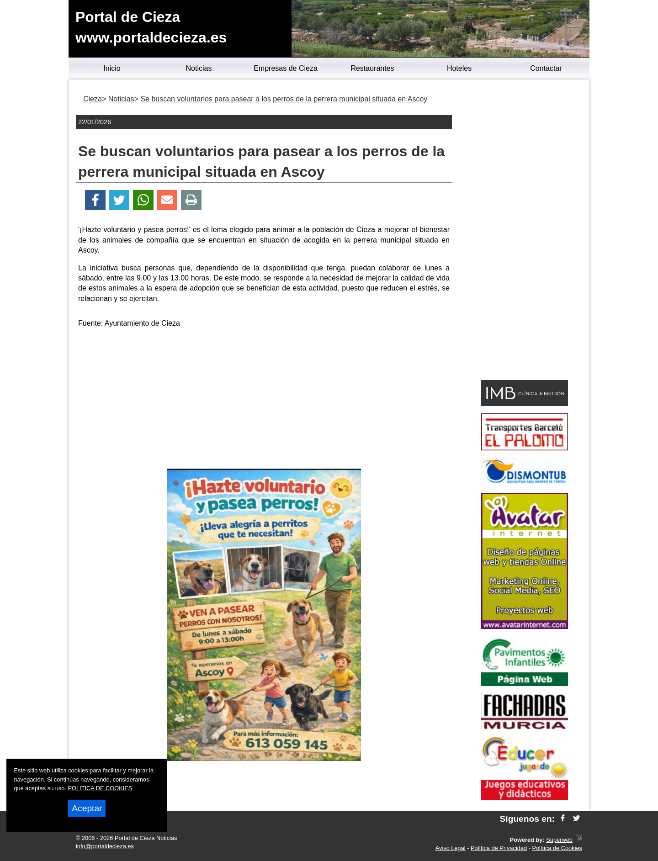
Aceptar (87, 808)
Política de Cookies (557, 848)
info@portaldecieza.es (105, 846)
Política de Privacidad (499, 848)
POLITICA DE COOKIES (100, 788)
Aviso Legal (450, 848)
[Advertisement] (264, 400)
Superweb (559, 839)
